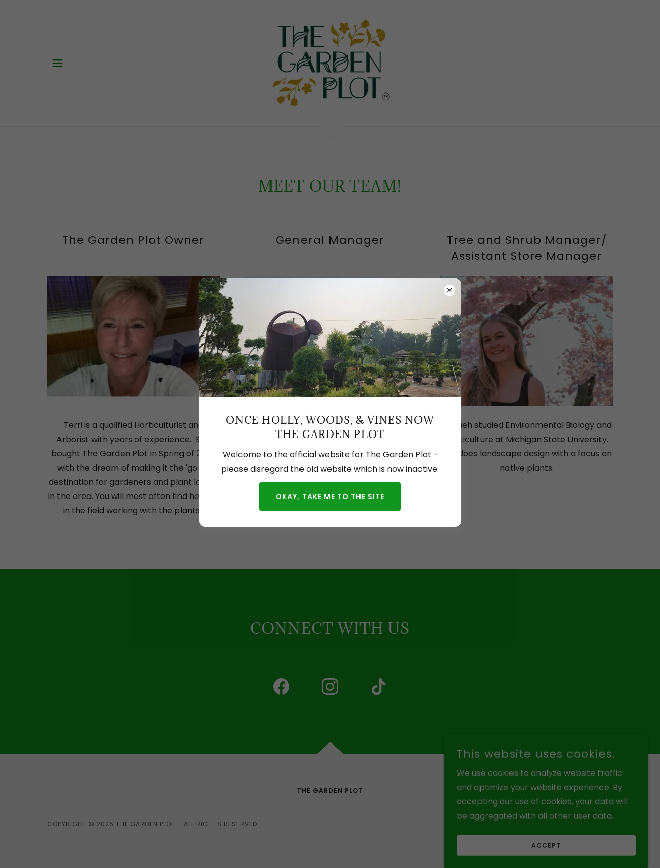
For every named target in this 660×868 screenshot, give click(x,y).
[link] (330, 62)
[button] (57, 63)
